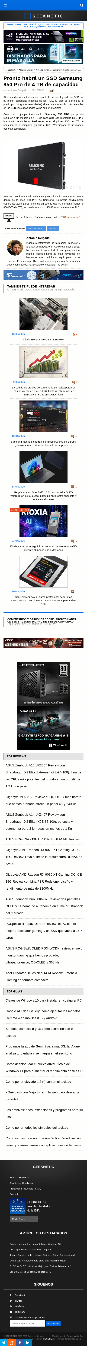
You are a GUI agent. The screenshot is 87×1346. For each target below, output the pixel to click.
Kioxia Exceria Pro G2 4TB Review (43, 339)
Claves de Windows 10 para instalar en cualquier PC (44, 1000)
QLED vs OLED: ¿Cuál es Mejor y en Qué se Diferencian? (41, 1266)
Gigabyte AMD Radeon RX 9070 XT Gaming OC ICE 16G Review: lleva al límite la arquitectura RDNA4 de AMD (44, 857)
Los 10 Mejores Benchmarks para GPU (30, 1272)
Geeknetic (12, 70)
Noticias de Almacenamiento (48, 70)
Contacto (14, 1194)
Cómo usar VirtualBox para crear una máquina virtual (38, 1260)
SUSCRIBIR (53, 1323)
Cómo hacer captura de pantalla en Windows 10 (35, 1244)
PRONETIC (47, 1339)
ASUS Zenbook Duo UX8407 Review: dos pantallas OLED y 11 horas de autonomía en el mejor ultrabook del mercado (44, 906)
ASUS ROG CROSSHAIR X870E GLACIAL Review (43, 839)
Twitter (16, 1301)
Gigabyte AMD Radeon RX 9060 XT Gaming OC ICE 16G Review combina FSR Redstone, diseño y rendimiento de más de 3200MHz (44, 881)
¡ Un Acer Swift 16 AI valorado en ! (43, 25)
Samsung (53, 229)
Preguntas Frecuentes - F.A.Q (25, 1188)
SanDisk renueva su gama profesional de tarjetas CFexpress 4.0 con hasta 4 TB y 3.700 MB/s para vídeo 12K (43, 600)
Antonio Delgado (17, 90)
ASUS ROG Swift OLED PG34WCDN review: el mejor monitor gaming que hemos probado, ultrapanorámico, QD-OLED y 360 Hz (44, 955)
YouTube (17, 1306)
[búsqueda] (81, 5)
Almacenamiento (26, 70)
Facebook (17, 1295)
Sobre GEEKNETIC (20, 1177)
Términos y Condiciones (22, 1183)
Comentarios (71, 217)
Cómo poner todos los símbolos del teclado (37, 1127)
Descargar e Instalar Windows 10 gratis (30, 1249)
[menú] (5, 5)
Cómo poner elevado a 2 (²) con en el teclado (38, 1081)
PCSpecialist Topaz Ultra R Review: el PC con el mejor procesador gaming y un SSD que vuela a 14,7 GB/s (44, 931)
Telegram (17, 1312)
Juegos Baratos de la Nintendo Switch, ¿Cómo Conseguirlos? (42, 1255)
